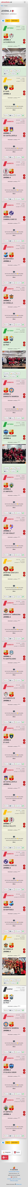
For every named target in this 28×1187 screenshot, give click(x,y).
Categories (7, 1152)
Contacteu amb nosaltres (14, 1171)
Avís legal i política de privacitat (14, 1178)
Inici (2, 5)
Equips (17, 1152)
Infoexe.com (19, 1184)
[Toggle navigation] (25, 2)
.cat (6, 2)
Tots (7, 20)
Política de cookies (14, 1180)
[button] (6, 70)
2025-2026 (14, 20)
